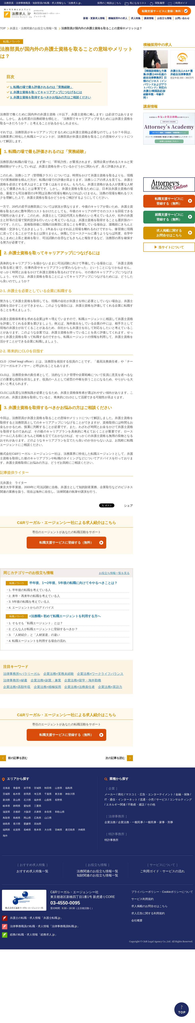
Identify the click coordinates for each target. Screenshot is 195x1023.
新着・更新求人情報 (94, 18)
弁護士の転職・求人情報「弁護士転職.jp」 (36, 917)
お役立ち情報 (164, 18)
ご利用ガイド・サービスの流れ (162, 871)
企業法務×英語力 (110, 687)
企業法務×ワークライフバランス (100, 673)
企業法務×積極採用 (47, 687)
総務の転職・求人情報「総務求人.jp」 (34, 934)
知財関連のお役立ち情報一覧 (97, 875)
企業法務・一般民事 (131, 822)
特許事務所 (111, 839)
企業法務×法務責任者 (79, 687)
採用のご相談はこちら (109, 3)
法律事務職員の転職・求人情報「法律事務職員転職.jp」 (45, 926)
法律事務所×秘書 (15, 680)
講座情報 (149, 18)
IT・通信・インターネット (121, 799)
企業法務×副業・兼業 (46, 680)
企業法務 (110, 822)
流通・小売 (147, 799)
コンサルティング (181, 799)
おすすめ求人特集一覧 (32, 871)
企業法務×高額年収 (16, 687)
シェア (128, 505)
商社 (121, 794)
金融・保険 (183, 794)
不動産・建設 (136, 804)
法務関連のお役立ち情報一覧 (97, 871)
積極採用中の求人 (117, 18)
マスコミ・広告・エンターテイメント (150, 794)
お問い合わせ (182, 18)
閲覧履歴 (160, 3)
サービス (162, 799)
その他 (151, 804)
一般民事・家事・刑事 (159, 822)
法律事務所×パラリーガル (21, 673)
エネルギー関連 (116, 804)
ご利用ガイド (180, 3)
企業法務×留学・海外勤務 (82, 680)
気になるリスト (138, 3)
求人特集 (135, 18)
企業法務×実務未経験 (58, 673)
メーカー (110, 794)
